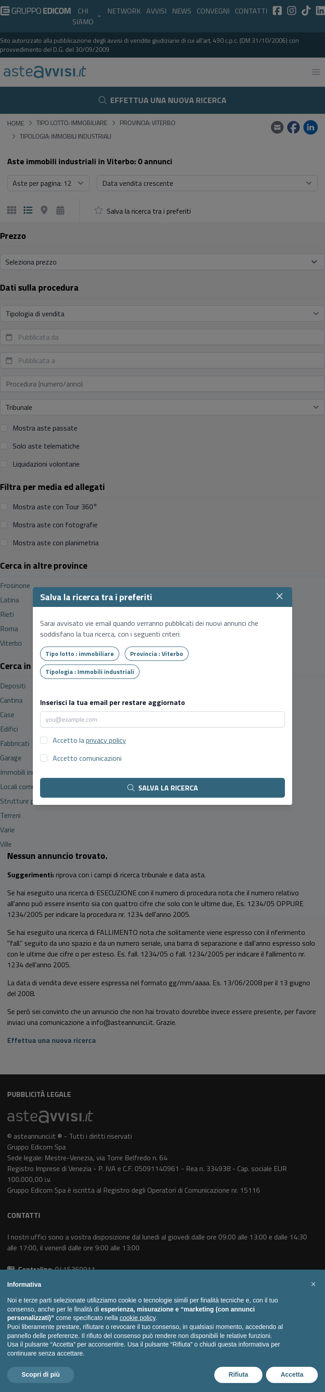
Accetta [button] (291, 1374)
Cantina (11, 700)
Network (124, 10)
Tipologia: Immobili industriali (65, 136)
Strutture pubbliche (29, 800)
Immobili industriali (28, 772)
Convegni (213, 10)
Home (15, 123)
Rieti (7, 614)
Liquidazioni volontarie (46, 463)
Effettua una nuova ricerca (162, 100)
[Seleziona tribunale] (162, 407)
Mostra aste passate (45, 427)
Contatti (251, 10)
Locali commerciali (27, 786)
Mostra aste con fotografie (55, 524)
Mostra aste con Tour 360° (55, 506)
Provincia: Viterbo (148, 122)
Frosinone (15, 585)
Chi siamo (87, 16)
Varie (7, 829)
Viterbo (11, 643)
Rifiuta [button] (238, 1374)
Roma (9, 628)
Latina (9, 599)
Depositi (13, 685)
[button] (313, 1284)
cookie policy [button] (137, 1317)
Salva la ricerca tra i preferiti (149, 211)
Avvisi (156, 10)
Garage (11, 757)
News (181, 10)
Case (7, 714)
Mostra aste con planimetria (56, 542)
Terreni (10, 815)
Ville (6, 844)
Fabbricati (14, 743)
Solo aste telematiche (46, 445)
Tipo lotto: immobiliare (71, 122)
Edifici (9, 728)
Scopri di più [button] (41, 1374)
